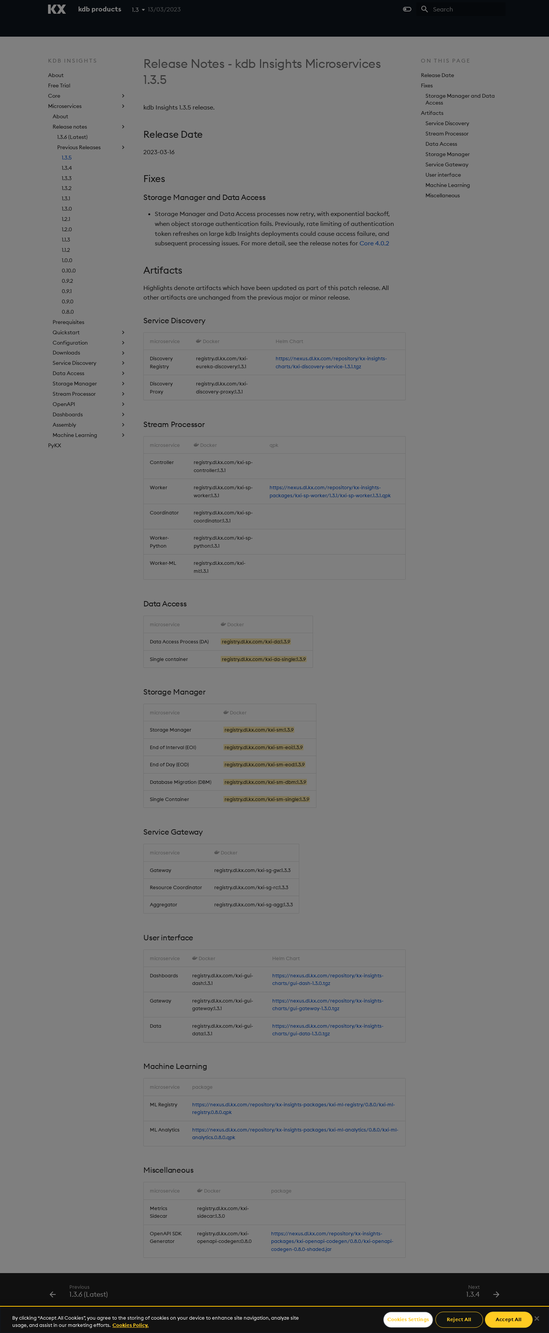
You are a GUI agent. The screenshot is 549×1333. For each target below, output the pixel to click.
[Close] (536, 1318)
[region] (274, 1319)
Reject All (459, 1320)
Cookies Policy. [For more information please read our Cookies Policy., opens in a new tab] (130, 1325)
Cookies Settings (408, 1320)
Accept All (509, 1320)
